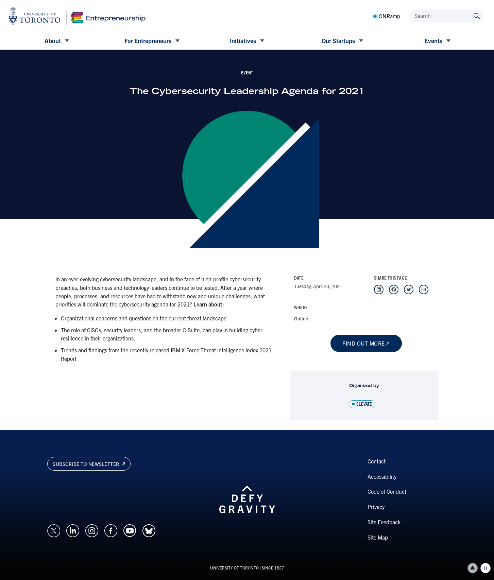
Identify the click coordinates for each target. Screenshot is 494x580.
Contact (377, 461)
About (53, 41)
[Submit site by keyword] (476, 15)
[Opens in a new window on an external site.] (53, 530)
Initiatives (243, 41)
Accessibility (382, 476)
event (247, 72)
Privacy (376, 506)
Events (433, 41)
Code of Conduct (387, 491)
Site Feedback (384, 522)
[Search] (446, 16)
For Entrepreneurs (147, 41)
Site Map (378, 537)
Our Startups (338, 41)
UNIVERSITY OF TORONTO (234, 567)
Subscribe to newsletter (89, 464)
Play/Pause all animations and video (485, 568)
